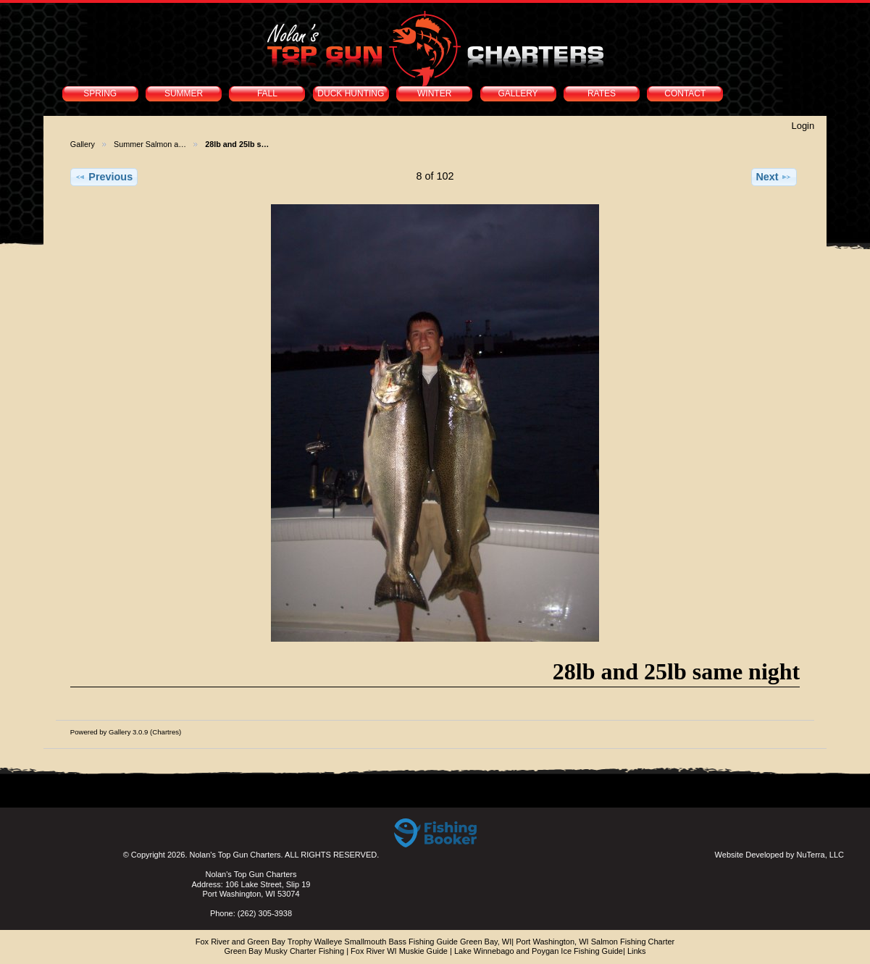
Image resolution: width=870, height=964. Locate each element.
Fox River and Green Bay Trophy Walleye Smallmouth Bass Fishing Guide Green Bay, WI (354, 941)
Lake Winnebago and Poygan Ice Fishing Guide (538, 951)
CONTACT (685, 93)
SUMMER (183, 93)
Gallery (82, 144)
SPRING (100, 93)
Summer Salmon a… (150, 144)
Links (636, 951)
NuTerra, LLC (820, 854)
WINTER (434, 93)
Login (802, 125)
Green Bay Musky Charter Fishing (284, 951)
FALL (267, 93)
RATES (601, 93)
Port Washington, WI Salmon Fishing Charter (595, 941)
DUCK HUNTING (350, 93)
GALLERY (518, 93)
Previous (104, 177)
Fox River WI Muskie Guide (399, 951)
